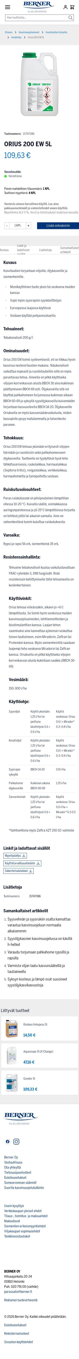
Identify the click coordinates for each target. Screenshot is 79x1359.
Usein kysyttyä (14, 1206)
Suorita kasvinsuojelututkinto (24, 1188)
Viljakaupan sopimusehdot (22, 1231)
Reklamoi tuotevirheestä (20, 1300)
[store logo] (37, 7)
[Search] (70, 14)
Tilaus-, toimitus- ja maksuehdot (26, 1216)
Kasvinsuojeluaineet (29, 32)
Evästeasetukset (15, 1178)
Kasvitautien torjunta (56, 32)
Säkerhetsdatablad (16, 871)
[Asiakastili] (66, 7)
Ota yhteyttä (12, 1167)
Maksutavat (12, 1221)
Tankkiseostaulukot (17, 1236)
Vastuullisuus (13, 1162)
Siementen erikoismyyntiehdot (25, 1226)
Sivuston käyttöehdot (18, 1342)
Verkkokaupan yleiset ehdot (23, 1211)
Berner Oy (11, 1157)
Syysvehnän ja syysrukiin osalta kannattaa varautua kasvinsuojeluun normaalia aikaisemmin (39, 925)
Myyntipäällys (13, 856)
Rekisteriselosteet (16, 1334)
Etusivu (8, 32)
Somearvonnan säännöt (20, 1183)
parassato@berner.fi (18, 1292)
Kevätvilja (16, 37)
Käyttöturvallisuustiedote (20, 863)
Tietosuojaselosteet (17, 1173)
